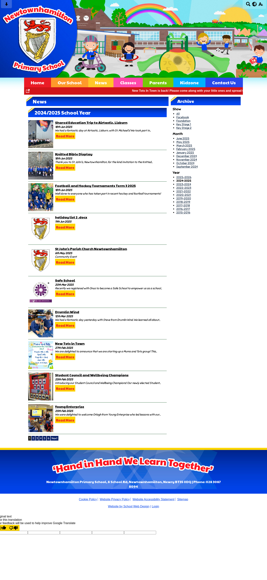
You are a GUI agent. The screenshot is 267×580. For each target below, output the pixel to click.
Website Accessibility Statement (153, 499)
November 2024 (186, 159)
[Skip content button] (6, 5)
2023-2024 (183, 184)
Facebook (182, 117)
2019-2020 (183, 198)
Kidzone (189, 82)
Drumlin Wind (67, 311)
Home (37, 82)
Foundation (183, 121)
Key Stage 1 (183, 124)
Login (155, 506)
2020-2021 (183, 195)
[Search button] (248, 5)
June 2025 (182, 138)
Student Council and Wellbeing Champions (91, 375)
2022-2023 (183, 188)
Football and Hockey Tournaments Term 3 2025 (95, 185)
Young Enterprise (69, 406)
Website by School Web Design (128, 506)
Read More (65, 135)
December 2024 (186, 156)
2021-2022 (183, 191)
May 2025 (182, 142)
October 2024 (185, 163)
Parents (158, 82)
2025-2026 (183, 177)
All (178, 113)
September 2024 (187, 166)
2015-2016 (183, 212)
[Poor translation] (13, 528)
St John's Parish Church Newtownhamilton (91, 248)
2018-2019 (183, 202)
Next (54, 438)
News (101, 82)
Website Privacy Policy (115, 499)
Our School (70, 82)
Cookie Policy (88, 499)
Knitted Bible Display (73, 154)
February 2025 (185, 149)
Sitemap (182, 499)
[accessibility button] (260, 5)
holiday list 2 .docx (71, 217)
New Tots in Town (70, 343)
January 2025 (185, 152)
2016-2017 (183, 209)
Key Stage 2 (184, 128)
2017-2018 (183, 205)
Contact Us (224, 82)
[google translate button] (254, 4)
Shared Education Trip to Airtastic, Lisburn (91, 122)
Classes (128, 82)
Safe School (65, 280)
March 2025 (184, 145)
